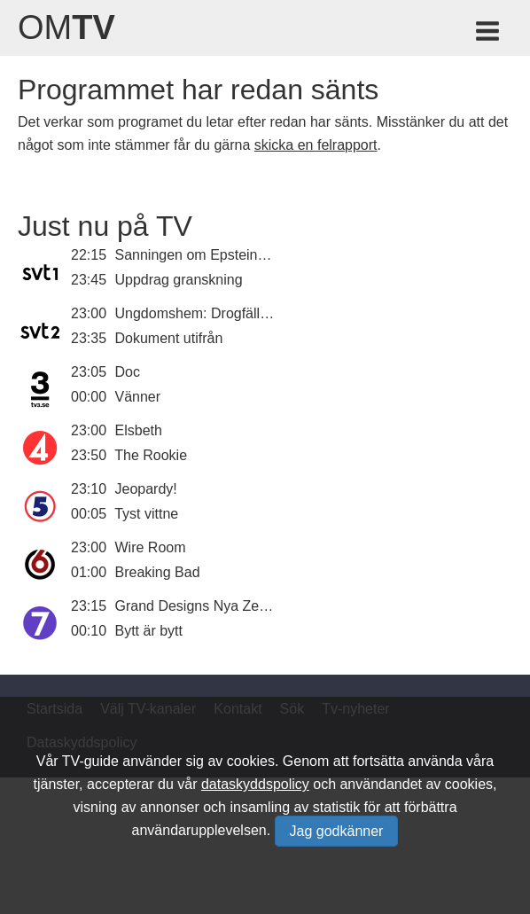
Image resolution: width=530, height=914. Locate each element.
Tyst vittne (146, 513)
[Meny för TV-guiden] (489, 34)
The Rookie (150, 455)
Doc (127, 371)
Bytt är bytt (149, 630)
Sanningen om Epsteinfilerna (206, 254)
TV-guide (90, 761)
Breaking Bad (157, 572)
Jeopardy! (146, 488)
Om (66, 27)
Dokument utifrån (169, 338)
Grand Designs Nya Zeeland (204, 605)
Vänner (138, 396)
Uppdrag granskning (179, 279)
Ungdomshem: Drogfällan (195, 313)
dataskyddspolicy (255, 784)
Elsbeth (138, 430)
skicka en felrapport (316, 144)
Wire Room (150, 547)
